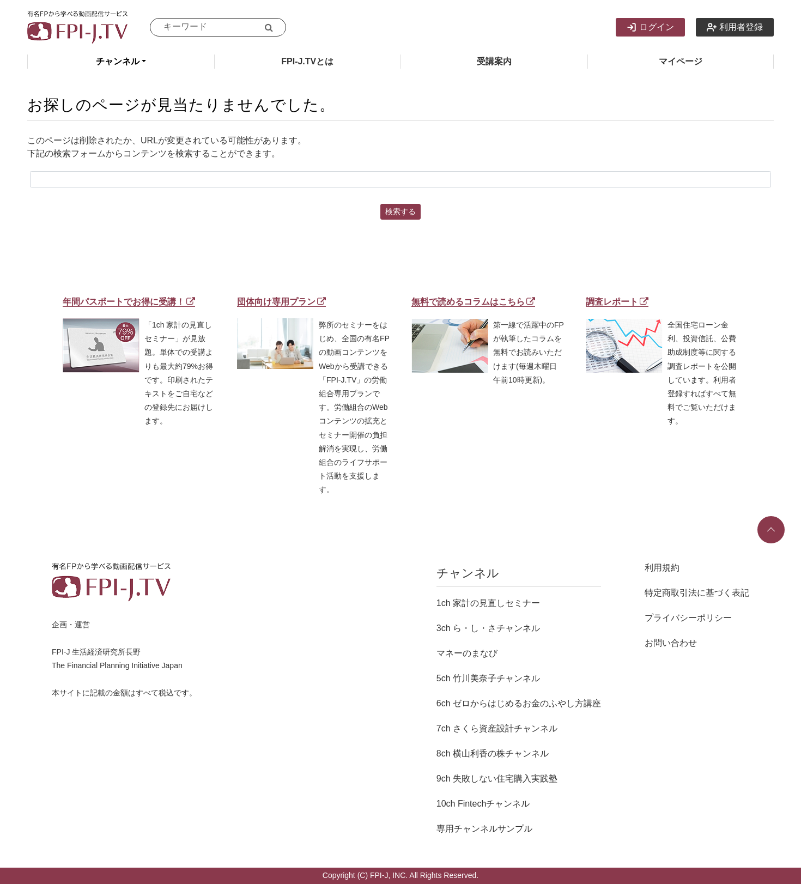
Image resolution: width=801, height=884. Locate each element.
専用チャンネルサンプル (484, 828)
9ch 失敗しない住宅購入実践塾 (496, 778)
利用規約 (662, 567)
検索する (400, 211)
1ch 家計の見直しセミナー (488, 603)
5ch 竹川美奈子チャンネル (488, 678)
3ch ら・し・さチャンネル (488, 628)
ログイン (650, 27)
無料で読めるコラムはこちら (473, 301)
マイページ (680, 61)
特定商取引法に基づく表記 (697, 592)
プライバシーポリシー (688, 617)
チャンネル (117, 61)
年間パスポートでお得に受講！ (129, 301)
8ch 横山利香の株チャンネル (492, 753)
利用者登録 (735, 27)
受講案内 (494, 61)
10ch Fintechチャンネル (483, 803)
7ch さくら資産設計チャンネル (496, 728)
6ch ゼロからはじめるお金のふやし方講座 (518, 703)
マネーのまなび (466, 653)
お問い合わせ (671, 642)
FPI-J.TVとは (307, 61)
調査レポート (617, 301)
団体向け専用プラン (281, 301)
